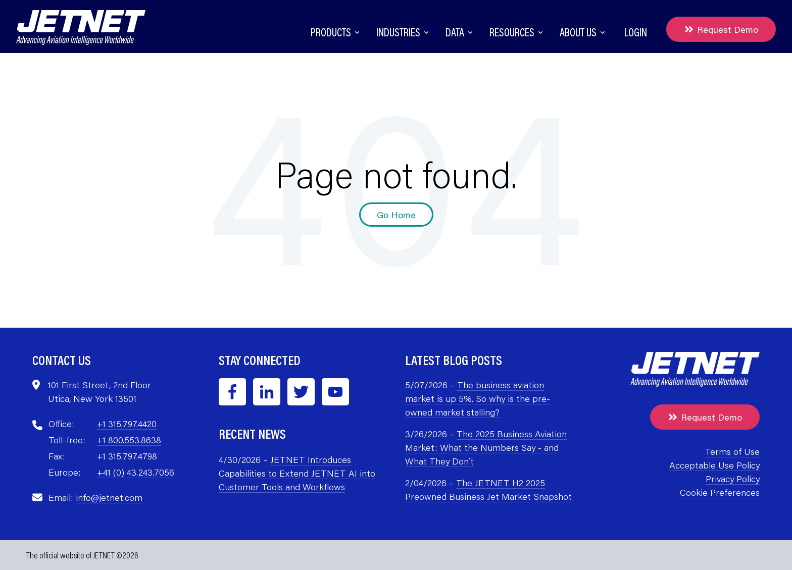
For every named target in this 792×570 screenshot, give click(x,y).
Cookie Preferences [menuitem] (720, 492)
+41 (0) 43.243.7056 (135, 472)
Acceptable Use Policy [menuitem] (714, 465)
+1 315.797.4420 (127, 424)
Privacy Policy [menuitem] (733, 479)
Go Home (396, 215)
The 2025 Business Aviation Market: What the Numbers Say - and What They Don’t (486, 447)
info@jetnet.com (109, 497)
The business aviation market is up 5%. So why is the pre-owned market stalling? (477, 398)
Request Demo (721, 29)
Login (635, 32)
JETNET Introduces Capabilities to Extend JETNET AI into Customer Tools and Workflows (297, 473)
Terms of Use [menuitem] (732, 451)
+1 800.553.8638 (129, 440)
